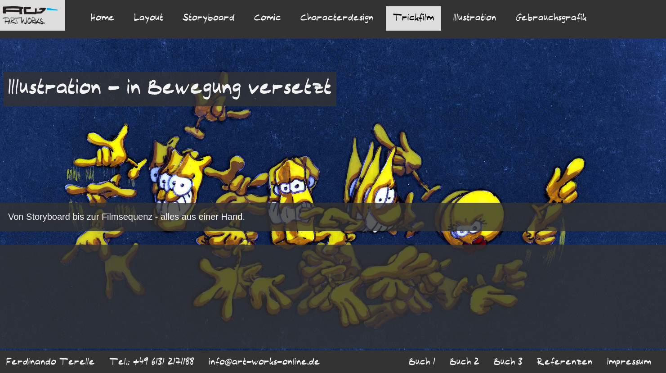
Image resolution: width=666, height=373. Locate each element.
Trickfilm (413, 18)
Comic (267, 18)
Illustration (474, 18)
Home (103, 18)
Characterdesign (337, 18)
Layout (148, 18)
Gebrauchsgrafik (551, 18)
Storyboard (209, 18)
